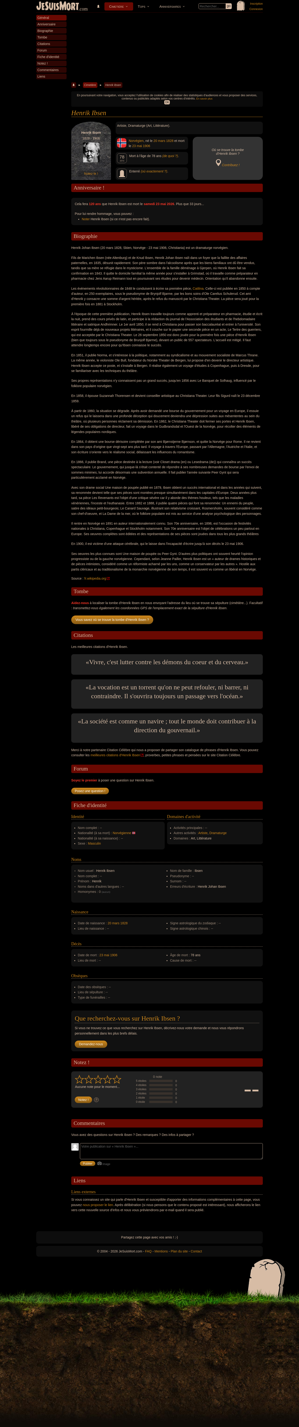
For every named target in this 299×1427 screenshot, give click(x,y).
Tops (141, 6)
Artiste (203, 833)
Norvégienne (122, 833)
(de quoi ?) (170, 156)
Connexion (256, 9)
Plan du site (179, 1251)
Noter (86, 219)
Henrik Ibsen (113, 85)
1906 (146, 146)
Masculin (94, 843)
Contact (196, 1251)
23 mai (137, 146)
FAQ (148, 1251)
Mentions (161, 1251)
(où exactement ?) (154, 171)
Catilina (198, 288)
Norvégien (136, 141)
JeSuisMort (57, 6)
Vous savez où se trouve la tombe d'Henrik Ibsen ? (112, 620)
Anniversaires (170, 6)
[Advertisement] (167, 47)
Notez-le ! (91, 173)
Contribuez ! (230, 165)
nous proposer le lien (98, 1205)
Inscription (256, 3)
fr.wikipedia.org (95, 578)
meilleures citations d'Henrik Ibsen (115, 755)
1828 (169, 141)
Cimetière (116, 6)
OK (167, 102)
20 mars (159, 141)
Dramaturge (218, 833)
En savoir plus (204, 98)
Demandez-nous (91, 1044)
